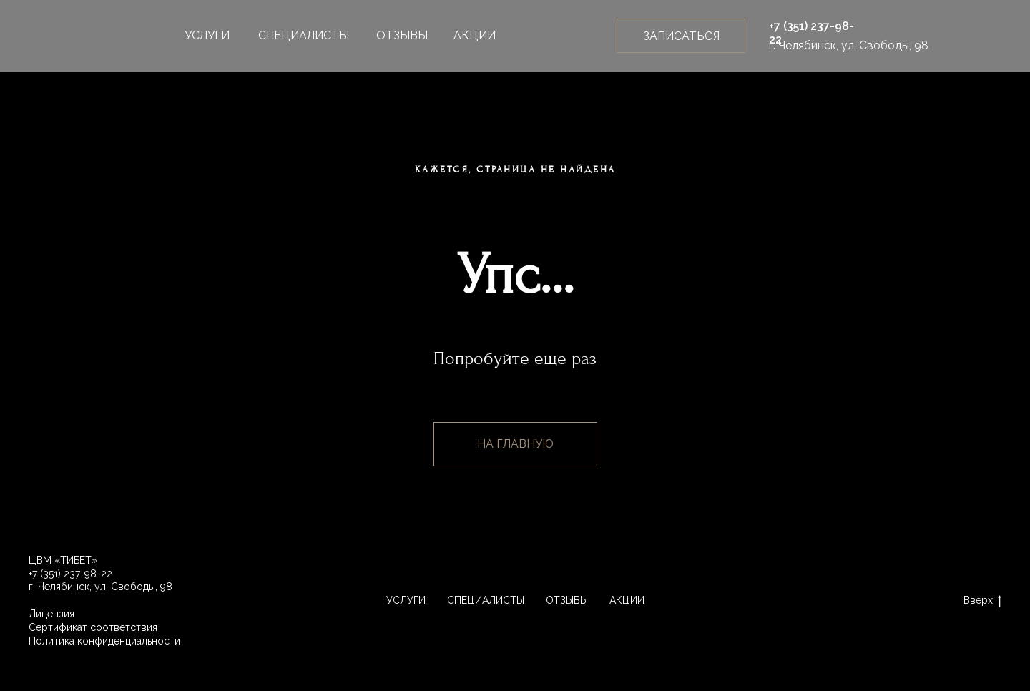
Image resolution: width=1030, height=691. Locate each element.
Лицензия (51, 613)
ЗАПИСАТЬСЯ (681, 36)
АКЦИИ (474, 35)
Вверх (982, 600)
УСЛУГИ (207, 35)
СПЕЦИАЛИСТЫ (303, 35)
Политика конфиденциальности (104, 641)
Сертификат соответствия (93, 627)
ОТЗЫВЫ (402, 35)
